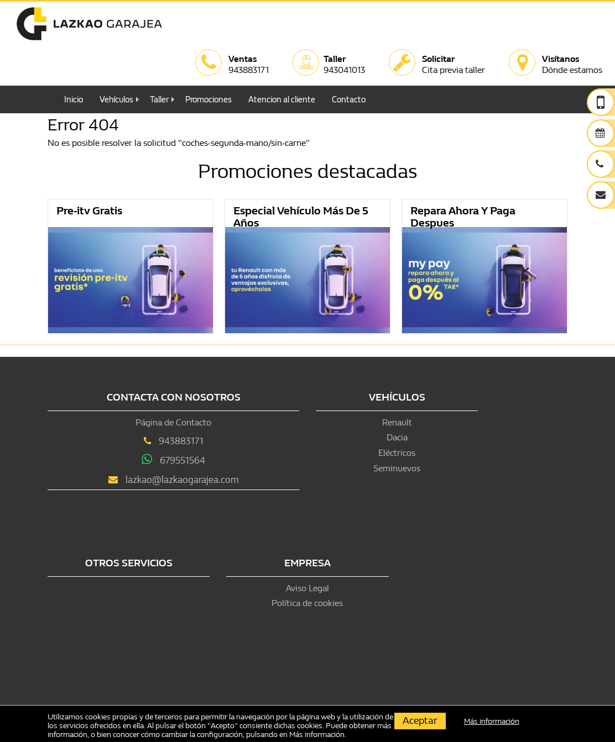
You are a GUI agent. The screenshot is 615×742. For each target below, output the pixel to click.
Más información (317, 734)
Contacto (349, 99)
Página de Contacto (173, 422)
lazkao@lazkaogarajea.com (182, 480)
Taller (159, 99)
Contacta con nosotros (174, 397)
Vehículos (116, 99)
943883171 (181, 441)
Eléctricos (396, 453)
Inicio (73, 99)
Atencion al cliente (281, 99)
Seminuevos (396, 468)
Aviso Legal (307, 588)
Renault (397, 422)
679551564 (182, 460)
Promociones (208, 99)
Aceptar (420, 721)
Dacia (397, 437)
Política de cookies (307, 603)
